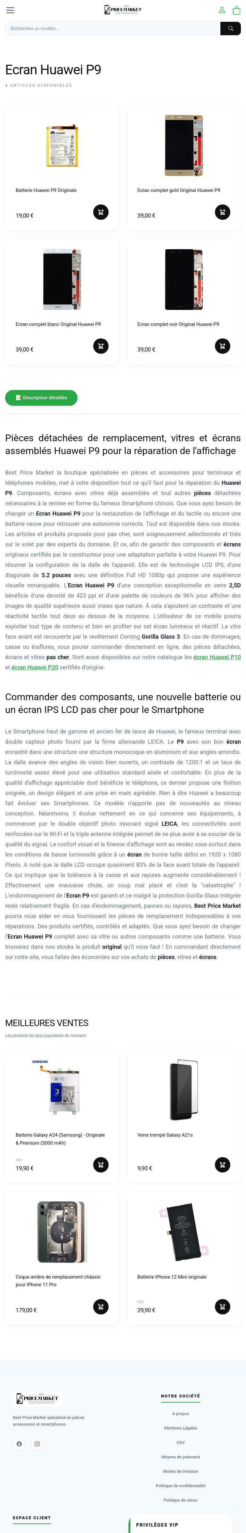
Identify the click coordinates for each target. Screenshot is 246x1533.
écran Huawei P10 (217, 657)
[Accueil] (123, 10)
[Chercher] (230, 28)
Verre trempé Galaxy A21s (165, 1135)
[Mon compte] (222, 10)
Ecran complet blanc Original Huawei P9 (58, 324)
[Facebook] (19, 1444)
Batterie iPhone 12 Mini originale (172, 1277)
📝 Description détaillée (41, 398)
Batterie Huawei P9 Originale (46, 190)
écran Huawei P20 (35, 667)
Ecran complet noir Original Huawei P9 (178, 324)
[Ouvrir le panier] (237, 11)
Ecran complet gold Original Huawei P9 (178, 190)
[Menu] (10, 10)
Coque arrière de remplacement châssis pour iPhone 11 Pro (58, 1281)
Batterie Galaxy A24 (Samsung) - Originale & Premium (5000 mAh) (60, 1139)
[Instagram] (37, 1444)
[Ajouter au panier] (101, 212)
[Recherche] (123, 28)
